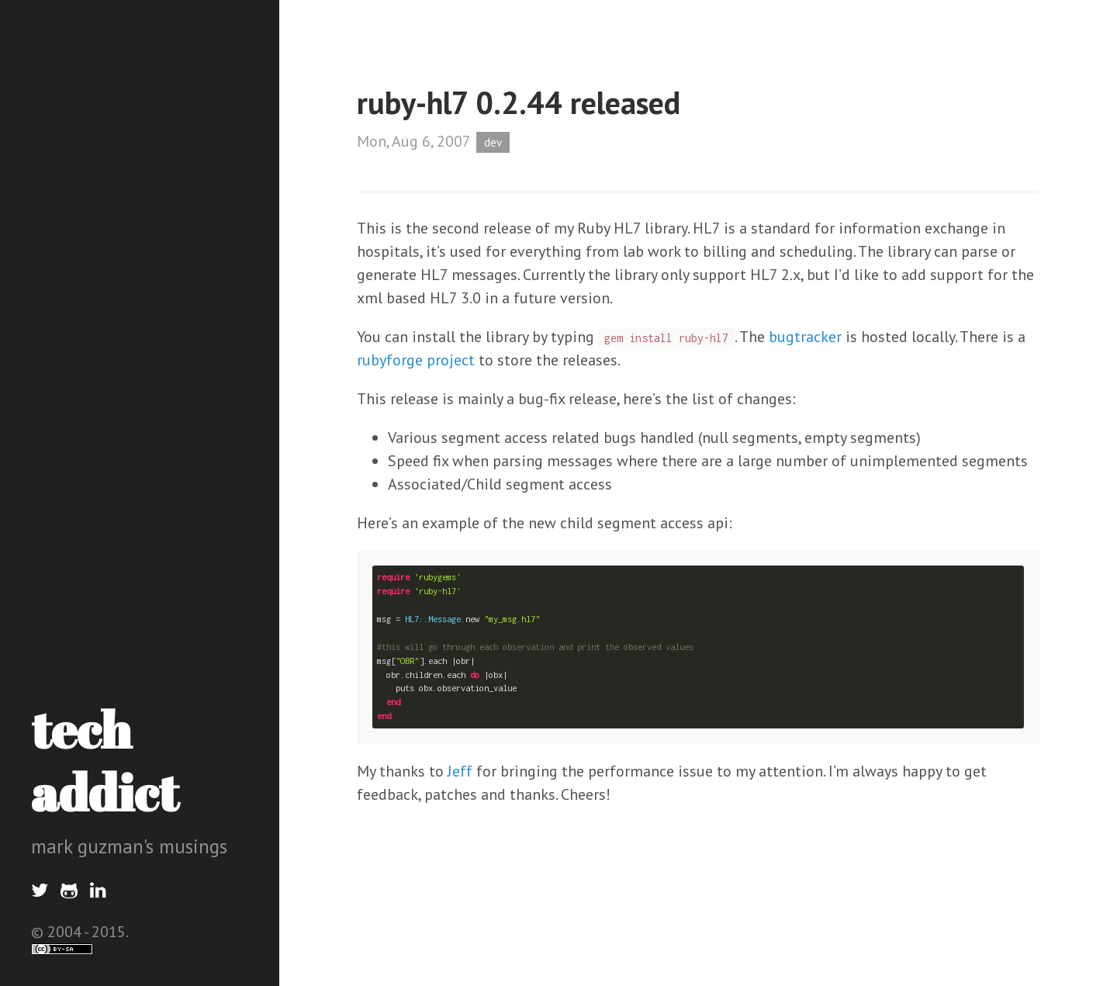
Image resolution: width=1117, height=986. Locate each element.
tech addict (104, 760)
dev (493, 142)
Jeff (460, 771)
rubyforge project (416, 360)
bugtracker (805, 337)
